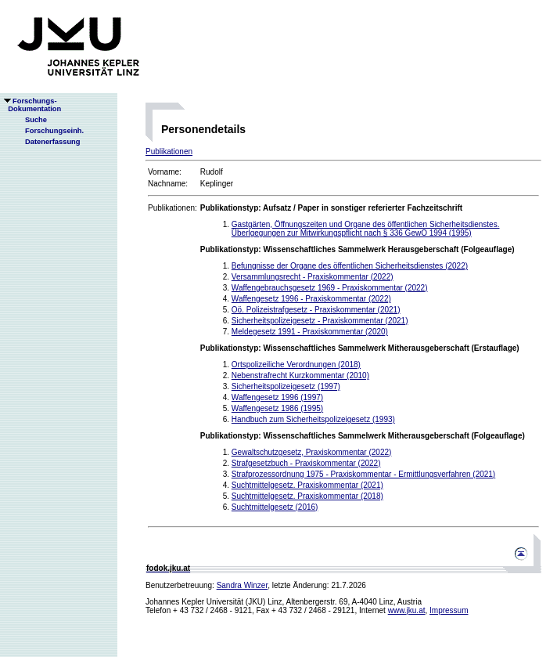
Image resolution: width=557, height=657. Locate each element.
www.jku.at (407, 610)
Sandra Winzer (242, 585)
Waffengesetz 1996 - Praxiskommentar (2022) (311, 298)
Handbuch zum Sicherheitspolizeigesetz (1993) (313, 419)
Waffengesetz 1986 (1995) (277, 408)
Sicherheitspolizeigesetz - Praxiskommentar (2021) (320, 320)
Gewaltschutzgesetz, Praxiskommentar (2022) (312, 452)
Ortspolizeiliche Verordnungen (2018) (296, 364)
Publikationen (169, 151)
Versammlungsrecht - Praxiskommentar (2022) (312, 277)
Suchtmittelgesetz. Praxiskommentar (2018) (307, 496)
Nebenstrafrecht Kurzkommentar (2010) (300, 375)
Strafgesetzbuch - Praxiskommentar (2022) (306, 463)
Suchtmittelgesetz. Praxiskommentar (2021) (307, 485)
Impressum (448, 610)
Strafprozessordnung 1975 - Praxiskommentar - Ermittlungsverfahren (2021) (363, 474)
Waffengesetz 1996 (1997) (277, 397)
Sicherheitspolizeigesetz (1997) (286, 386)
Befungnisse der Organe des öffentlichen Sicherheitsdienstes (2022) (350, 266)
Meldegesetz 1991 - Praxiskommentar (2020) (310, 331)
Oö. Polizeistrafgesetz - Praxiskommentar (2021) (316, 309)
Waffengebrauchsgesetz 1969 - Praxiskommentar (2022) (330, 287)
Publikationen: (172, 208)
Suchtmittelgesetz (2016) (275, 507)
